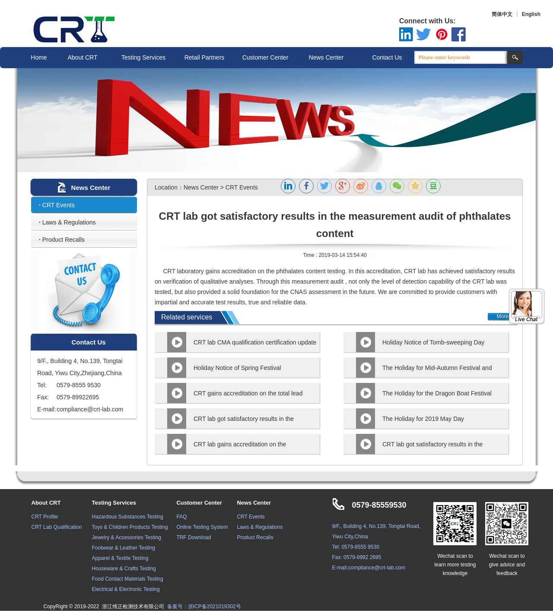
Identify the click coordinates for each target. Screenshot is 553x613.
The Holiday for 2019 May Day (423, 418)
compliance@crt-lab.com (376, 568)
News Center (326, 57)
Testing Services (143, 57)
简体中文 (502, 14)
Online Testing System (202, 527)
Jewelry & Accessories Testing (127, 537)
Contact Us (387, 57)
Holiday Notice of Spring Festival (237, 367)
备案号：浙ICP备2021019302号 (204, 607)
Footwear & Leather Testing (124, 548)
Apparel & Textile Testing (120, 558)
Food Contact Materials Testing (127, 579)
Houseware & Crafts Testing (124, 569)
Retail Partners (204, 57)
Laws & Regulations (67, 222)
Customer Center (265, 57)
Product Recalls (62, 239)
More (503, 316)
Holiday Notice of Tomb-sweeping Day (433, 342)
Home (39, 57)
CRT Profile (45, 517)
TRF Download (193, 537)
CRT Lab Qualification (57, 527)
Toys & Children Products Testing (130, 527)
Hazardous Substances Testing (127, 517)
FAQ (181, 517)
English (531, 14)
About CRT (83, 57)
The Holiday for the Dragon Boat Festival (437, 393)
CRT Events (57, 205)
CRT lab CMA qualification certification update (255, 342)
